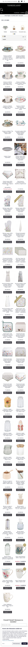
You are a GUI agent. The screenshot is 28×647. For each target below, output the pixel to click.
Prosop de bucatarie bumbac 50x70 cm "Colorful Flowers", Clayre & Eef (20, 235)
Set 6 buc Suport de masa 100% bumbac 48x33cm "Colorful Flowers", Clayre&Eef (20, 260)
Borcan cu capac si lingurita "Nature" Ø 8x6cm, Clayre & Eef (7, 482)
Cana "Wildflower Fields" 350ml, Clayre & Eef (7, 605)
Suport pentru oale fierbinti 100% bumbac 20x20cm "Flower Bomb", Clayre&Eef (7, 335)
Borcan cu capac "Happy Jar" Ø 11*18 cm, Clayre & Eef (20, 410)
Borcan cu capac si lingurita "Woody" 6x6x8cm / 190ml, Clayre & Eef (20, 483)
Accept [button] (24, 643)
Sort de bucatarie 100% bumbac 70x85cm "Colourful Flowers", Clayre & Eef (7, 285)
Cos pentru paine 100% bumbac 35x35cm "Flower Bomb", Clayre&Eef (20, 133)
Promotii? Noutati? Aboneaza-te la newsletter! (13, 620)
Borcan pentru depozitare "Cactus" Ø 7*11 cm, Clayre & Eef (20, 507)
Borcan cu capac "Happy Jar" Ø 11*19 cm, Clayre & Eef (7, 434)
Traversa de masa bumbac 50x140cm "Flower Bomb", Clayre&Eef (7, 360)
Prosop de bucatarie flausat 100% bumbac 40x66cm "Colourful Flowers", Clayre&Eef (8, 260)
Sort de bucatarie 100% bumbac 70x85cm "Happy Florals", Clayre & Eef (7, 310)
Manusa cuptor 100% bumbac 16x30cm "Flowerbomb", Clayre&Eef (7, 210)
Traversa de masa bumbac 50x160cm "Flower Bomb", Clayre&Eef (20, 385)
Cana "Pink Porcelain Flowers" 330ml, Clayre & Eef (7, 581)
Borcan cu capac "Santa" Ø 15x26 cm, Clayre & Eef (20, 434)
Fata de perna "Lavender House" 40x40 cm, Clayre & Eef (20, 182)
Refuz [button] (3, 643)
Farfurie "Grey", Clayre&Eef (7, 157)
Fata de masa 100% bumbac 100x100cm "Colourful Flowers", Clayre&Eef (20, 158)
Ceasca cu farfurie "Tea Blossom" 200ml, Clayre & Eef (7, 132)
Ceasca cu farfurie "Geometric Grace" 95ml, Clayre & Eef (7, 83)
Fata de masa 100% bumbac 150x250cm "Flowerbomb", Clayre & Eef (7, 183)
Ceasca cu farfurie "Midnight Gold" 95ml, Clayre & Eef (8, 107)
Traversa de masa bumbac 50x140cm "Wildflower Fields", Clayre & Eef (20, 360)
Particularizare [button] (16, 643)
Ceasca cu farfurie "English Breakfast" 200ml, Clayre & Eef (20, 57)
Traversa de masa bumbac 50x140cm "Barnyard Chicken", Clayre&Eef (20, 335)
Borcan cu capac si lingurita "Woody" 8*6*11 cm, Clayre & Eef (7, 508)
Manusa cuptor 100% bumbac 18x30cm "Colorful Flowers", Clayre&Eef (20, 210)
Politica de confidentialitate (8, 640)
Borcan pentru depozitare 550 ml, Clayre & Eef (20, 532)
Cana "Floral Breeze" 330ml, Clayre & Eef (20, 557)
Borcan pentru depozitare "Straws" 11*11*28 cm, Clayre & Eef (7, 533)
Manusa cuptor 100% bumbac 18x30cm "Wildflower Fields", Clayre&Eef (7, 235)
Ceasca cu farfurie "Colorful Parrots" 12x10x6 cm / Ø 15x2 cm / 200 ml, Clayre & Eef (8, 58)
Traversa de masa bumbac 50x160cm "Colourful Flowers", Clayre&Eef (7, 385)
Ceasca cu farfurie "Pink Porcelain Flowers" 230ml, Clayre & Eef (20, 107)
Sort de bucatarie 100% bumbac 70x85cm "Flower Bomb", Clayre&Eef (20, 285)
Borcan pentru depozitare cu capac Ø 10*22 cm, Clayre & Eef (7, 558)
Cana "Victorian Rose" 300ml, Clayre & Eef (20, 581)
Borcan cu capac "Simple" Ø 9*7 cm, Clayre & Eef (7, 458)
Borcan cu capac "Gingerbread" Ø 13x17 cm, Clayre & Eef (7, 410)
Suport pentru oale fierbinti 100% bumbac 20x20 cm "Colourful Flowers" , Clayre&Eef (20, 310)
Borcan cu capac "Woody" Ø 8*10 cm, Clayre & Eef (20, 458)
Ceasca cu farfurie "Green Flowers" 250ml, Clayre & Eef (20, 83)
